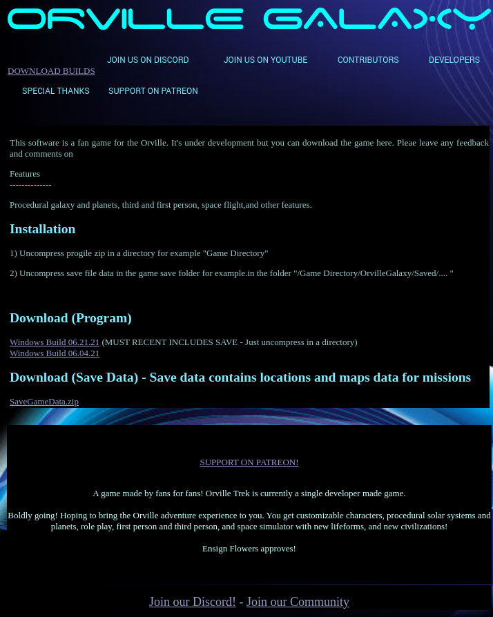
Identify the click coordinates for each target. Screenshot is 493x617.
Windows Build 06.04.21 (54, 353)
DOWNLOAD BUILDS (51, 71)
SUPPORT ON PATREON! (249, 462)
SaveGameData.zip (44, 401)
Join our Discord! (192, 602)
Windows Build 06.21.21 (54, 342)
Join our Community (297, 602)
